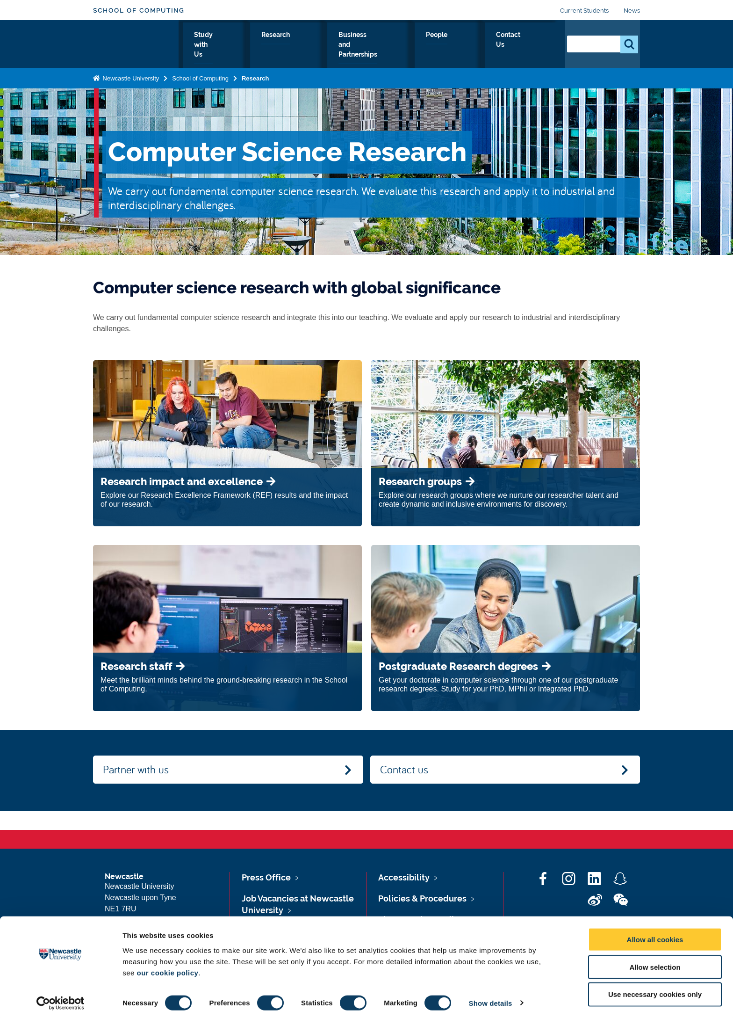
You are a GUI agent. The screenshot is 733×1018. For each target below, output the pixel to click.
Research (328, 45)
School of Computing (138, 10)
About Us (214, 45)
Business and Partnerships (407, 45)
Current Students (584, 10)
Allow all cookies (655, 936)
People (483, 45)
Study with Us (271, 45)
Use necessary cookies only (655, 991)
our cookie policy (167, 969)
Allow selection (654, 963)
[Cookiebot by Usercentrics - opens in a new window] (60, 1000)
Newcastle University (130, 76)
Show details (490, 999)
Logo (136, 43)
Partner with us (136, 769)
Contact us (404, 769)
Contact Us (530, 45)
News (632, 10)
